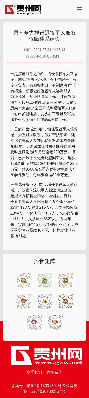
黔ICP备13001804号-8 (46, 385)
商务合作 (54, 372)
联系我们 (34, 372)
